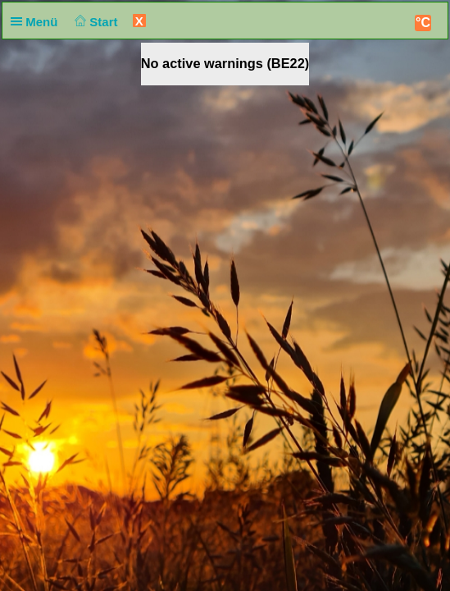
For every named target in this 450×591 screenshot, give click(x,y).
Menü (38, 22)
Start (95, 22)
